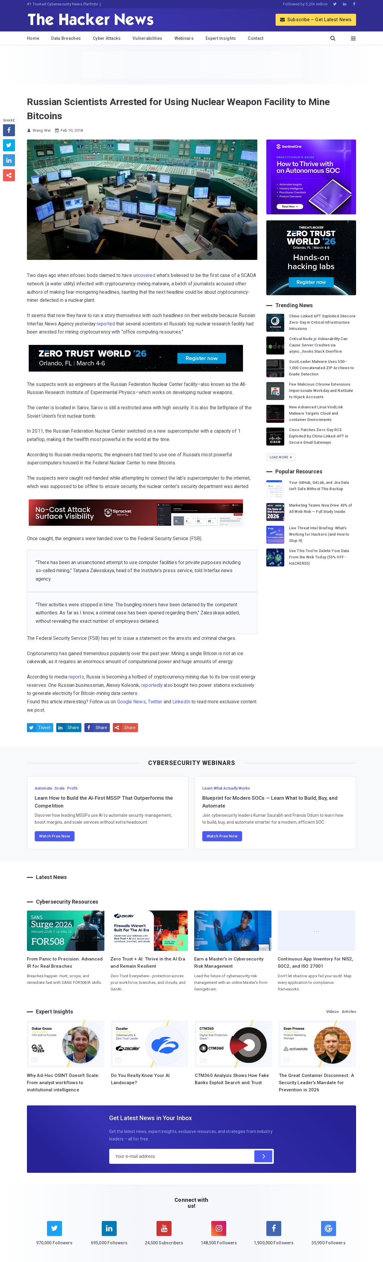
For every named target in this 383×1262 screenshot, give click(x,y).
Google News (131, 702)
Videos (332, 1011)
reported (106, 324)
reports (76, 677)
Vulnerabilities (147, 38)
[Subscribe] (263, 1156)
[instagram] (218, 1236)
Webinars (184, 38)
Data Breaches (66, 38)
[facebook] (273, 1236)
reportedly (151, 685)
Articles (349, 1011)
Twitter (155, 702)
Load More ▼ (281, 457)
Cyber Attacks (107, 38)
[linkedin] (109, 1236)
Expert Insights (221, 38)
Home (33, 38)
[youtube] (164, 1236)
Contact (255, 38)
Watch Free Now (54, 836)
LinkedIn (181, 702)
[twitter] (54, 1236)
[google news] (328, 1234)
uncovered (144, 275)
